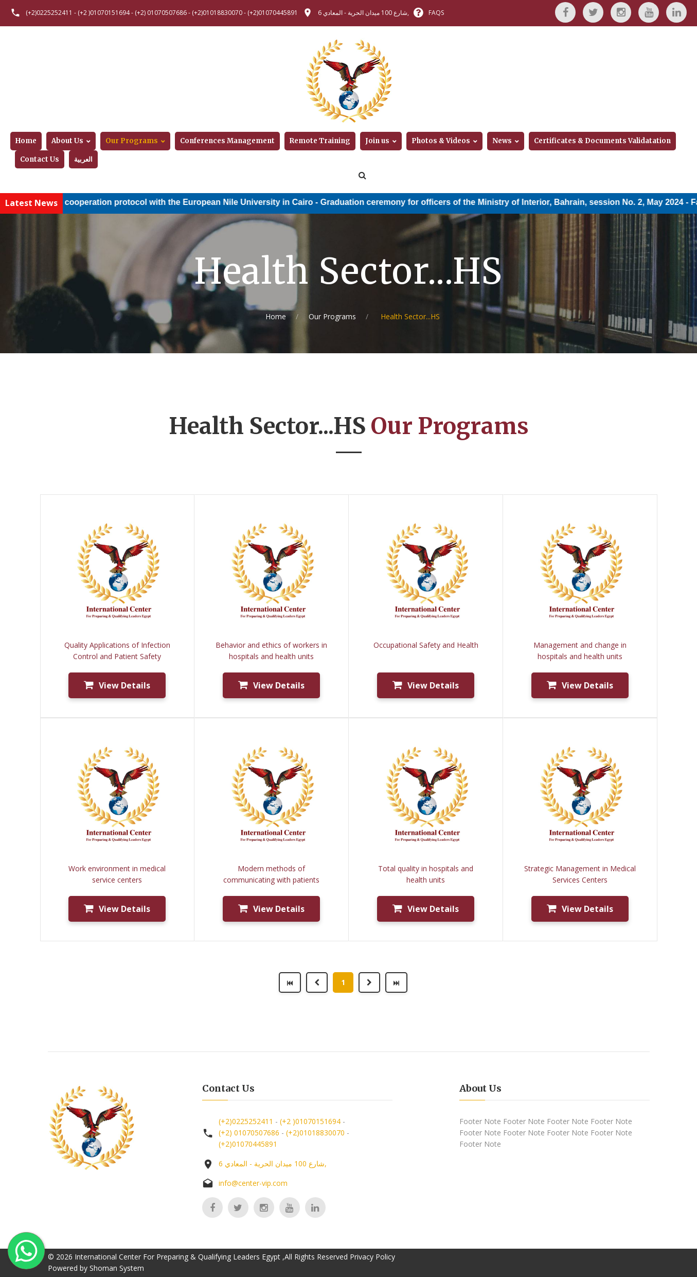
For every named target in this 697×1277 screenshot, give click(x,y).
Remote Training (320, 140)
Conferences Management (227, 140)
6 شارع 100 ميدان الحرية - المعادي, (363, 12)
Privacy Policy (372, 1257)
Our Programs (131, 140)
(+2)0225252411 (49, 12)
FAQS (436, 12)
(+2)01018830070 (217, 12)
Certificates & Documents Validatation (602, 140)
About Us (67, 140)
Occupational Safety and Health (425, 645)
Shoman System (117, 1268)
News (502, 140)
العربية (83, 159)
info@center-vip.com (253, 1183)
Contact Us (39, 159)
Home (26, 140)
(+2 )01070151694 (104, 12)
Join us (377, 140)
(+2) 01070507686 (161, 12)
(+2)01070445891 (272, 12)
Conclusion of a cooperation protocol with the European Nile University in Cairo (244, 202)
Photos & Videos (441, 140)
